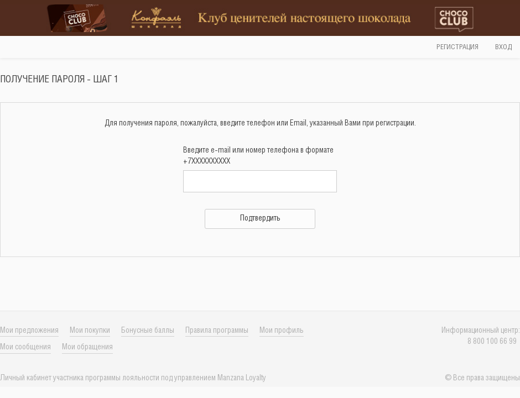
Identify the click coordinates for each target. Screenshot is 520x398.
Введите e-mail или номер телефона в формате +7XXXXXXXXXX (258, 156)
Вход (503, 47)
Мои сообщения (25, 347)
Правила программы (216, 330)
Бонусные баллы (147, 330)
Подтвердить (260, 218)
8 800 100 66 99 (493, 341)
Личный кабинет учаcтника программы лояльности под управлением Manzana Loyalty (133, 378)
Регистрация (457, 47)
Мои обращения (87, 347)
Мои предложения (29, 330)
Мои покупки (90, 330)
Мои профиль (281, 330)
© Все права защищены (482, 378)
